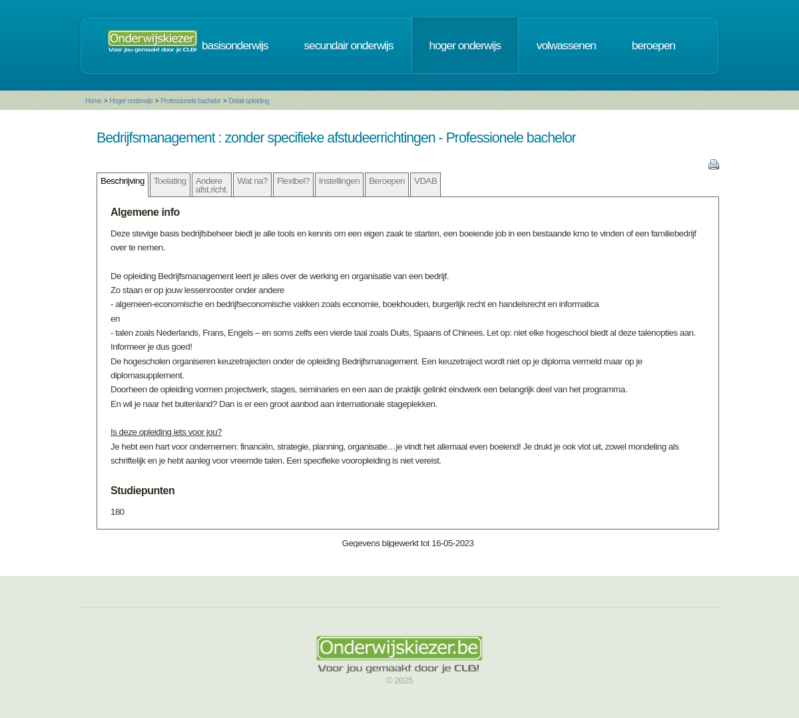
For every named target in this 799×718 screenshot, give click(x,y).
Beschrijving (122, 181)
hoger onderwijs (465, 45)
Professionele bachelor (190, 101)
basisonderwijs (235, 45)
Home (93, 101)
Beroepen (387, 181)
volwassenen (566, 45)
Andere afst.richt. (212, 185)
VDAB (425, 181)
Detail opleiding (248, 101)
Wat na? (252, 181)
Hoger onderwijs (130, 101)
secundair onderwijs (349, 45)
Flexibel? (293, 181)
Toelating (170, 181)
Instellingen (339, 181)
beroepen (653, 45)
